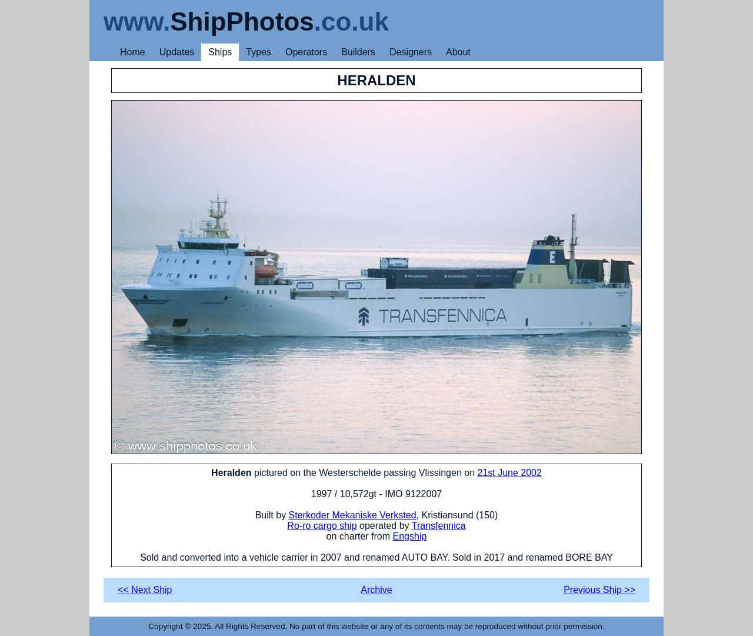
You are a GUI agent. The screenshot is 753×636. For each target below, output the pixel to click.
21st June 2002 (509, 473)
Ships (220, 52)
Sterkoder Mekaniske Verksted (353, 515)
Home (132, 52)
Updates (177, 52)
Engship (410, 536)
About (458, 52)
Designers (410, 52)
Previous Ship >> (599, 590)
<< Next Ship (145, 590)
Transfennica (439, 526)
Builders (358, 52)
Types (258, 52)
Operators (306, 52)
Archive (376, 590)
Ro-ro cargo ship (321, 526)
